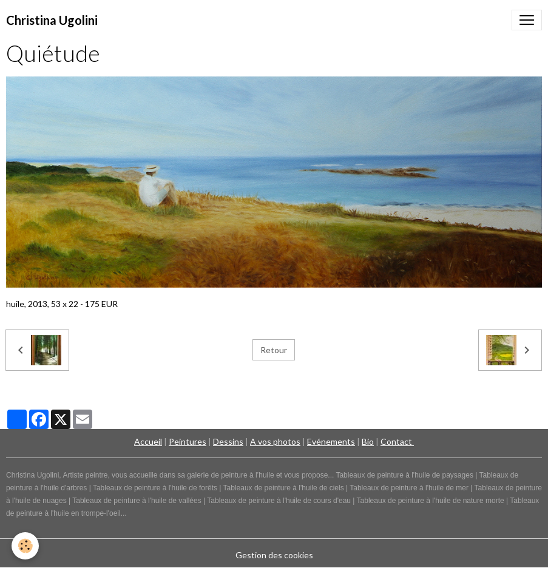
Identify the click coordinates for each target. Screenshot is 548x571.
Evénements (331, 441)
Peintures (187, 441)
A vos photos (275, 441)
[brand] (52, 20)
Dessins (228, 441)
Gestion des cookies (274, 555)
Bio (368, 441)
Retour (273, 350)
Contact (397, 441)
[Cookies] (25, 545)
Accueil (148, 441)
